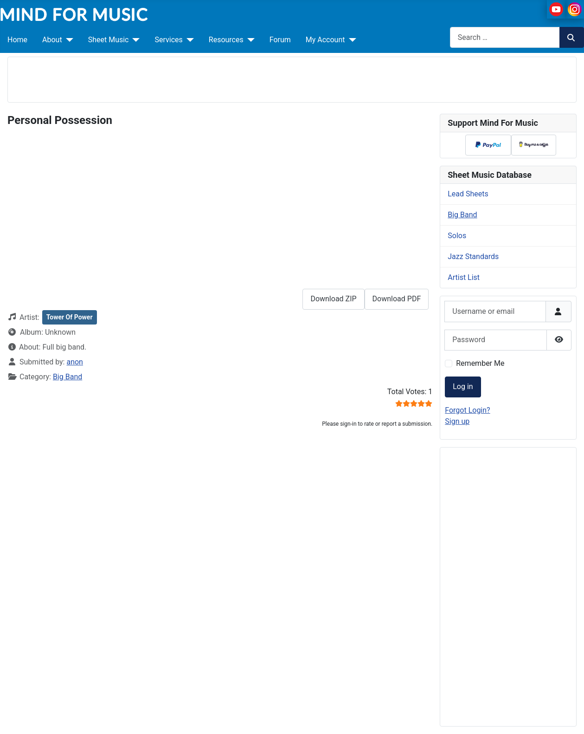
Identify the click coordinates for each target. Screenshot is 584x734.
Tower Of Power (69, 317)
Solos (457, 235)
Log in (463, 386)
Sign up (457, 421)
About (52, 39)
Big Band (67, 376)
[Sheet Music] (134, 39)
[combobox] (505, 37)
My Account (325, 39)
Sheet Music (108, 39)
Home (17, 39)
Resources (226, 39)
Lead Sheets (468, 193)
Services (168, 39)
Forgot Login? (467, 410)
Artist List (464, 277)
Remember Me (480, 363)
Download (396, 298)
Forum (280, 39)
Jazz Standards (473, 256)
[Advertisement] (292, 78)
